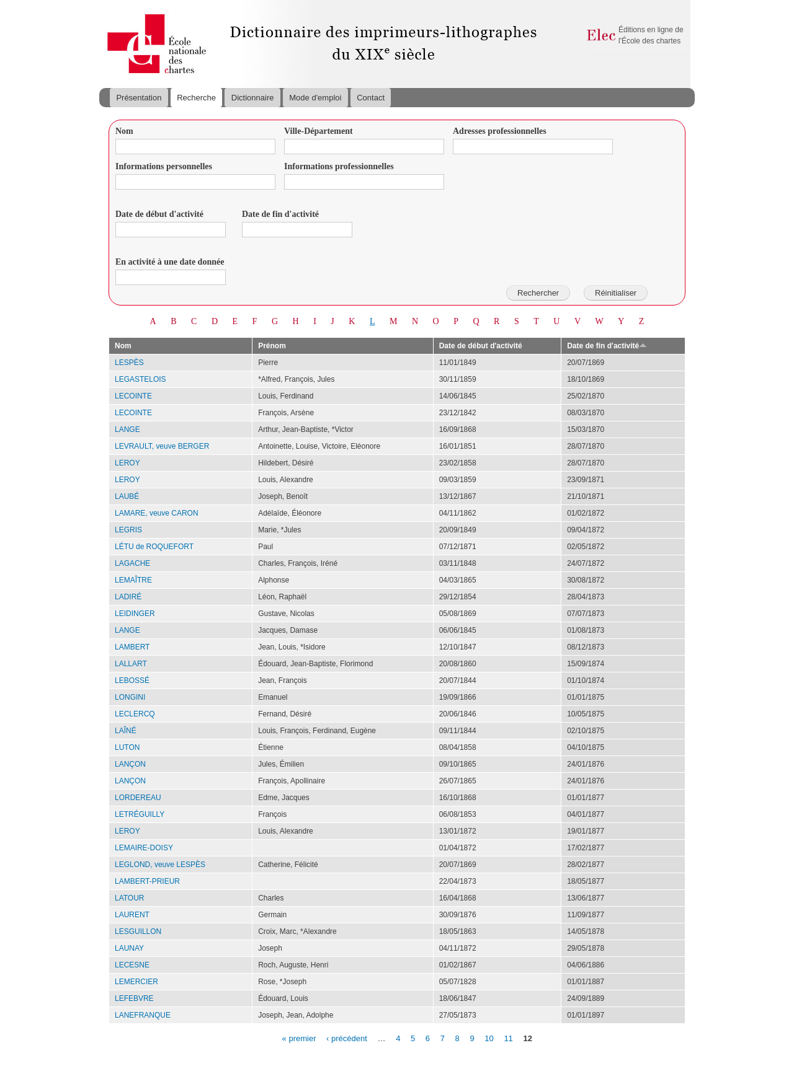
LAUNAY (129, 948)
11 (508, 1037)
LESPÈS (129, 362)
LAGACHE (132, 563)
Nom (124, 131)
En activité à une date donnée (169, 261)
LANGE (127, 429)
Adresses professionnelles (499, 131)
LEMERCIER (136, 981)
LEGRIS (128, 530)
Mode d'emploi (315, 97)
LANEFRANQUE (143, 1015)
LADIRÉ (128, 596)
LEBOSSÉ (132, 680)
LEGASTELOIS (140, 379)
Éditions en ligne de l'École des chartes (651, 35)
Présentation (138, 97)
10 (488, 1037)
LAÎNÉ (125, 730)
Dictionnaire (252, 97)
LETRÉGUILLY (139, 814)
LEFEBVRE (134, 998)
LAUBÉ (127, 496)
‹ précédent (346, 1037)
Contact (371, 97)
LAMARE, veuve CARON (156, 513)
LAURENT (132, 914)
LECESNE (132, 965)
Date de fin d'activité (280, 214)
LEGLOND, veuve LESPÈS (160, 864)
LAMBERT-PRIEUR (147, 881)
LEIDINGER (135, 613)
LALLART (131, 663)
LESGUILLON (138, 931)
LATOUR (130, 898)
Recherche (196, 97)
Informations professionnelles (339, 166)
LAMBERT (132, 647)
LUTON (127, 747)
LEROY (127, 463)
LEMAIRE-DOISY (144, 847)
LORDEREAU (138, 797)
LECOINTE (133, 396)
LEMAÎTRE (133, 580)
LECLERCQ (135, 714)
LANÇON (130, 764)
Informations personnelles (163, 166)
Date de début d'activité (159, 214)
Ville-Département (318, 131)
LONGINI (130, 697)
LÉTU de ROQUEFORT (154, 546)
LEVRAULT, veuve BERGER (162, 446)
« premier (299, 1037)
